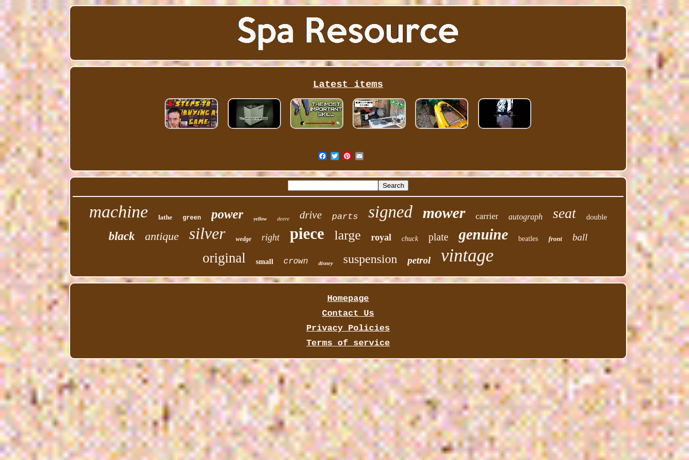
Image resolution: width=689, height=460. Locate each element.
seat (564, 213)
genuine (483, 234)
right (270, 237)
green (192, 218)
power (227, 214)
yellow (260, 219)
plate (438, 237)
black (122, 236)
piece (307, 234)
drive (310, 215)
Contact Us (348, 313)
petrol (418, 260)
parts (345, 217)
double (596, 217)
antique (162, 236)
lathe (165, 217)
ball (580, 237)
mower (444, 212)
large (347, 235)
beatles (529, 239)
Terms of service (348, 343)
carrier (487, 216)
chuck (409, 239)
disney (325, 263)
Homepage (348, 298)
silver (207, 233)
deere (283, 218)
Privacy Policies (348, 328)
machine (118, 211)
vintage (467, 256)
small (264, 261)
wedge (243, 239)
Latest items (348, 84)
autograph (525, 216)
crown (296, 261)
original (224, 258)
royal (381, 237)
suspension (370, 259)
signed (390, 212)
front (555, 239)
